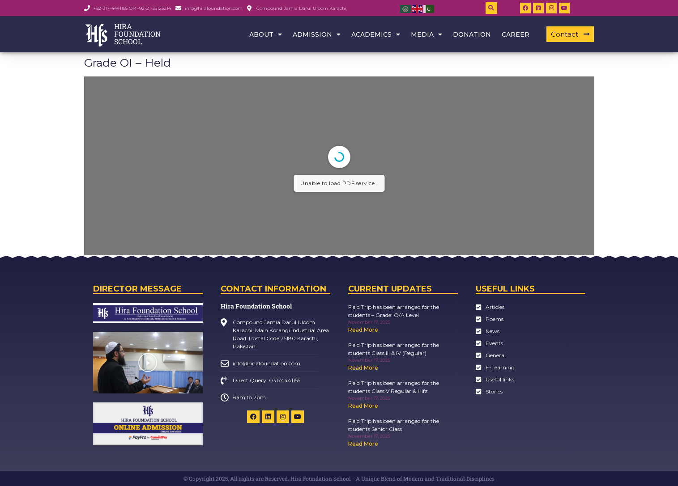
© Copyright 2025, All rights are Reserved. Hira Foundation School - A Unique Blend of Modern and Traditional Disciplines (339, 478)
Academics (375, 34)
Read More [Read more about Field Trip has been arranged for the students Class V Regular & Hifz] (363, 405)
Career (515, 34)
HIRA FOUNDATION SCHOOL (137, 33)
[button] (491, 8)
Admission (317, 34)
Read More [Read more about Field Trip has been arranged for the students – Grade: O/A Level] (363, 329)
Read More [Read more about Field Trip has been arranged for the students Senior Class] (363, 443)
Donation (472, 34)
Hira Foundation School (256, 306)
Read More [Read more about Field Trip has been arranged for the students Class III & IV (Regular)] (363, 367)
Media (426, 34)
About (265, 34)
